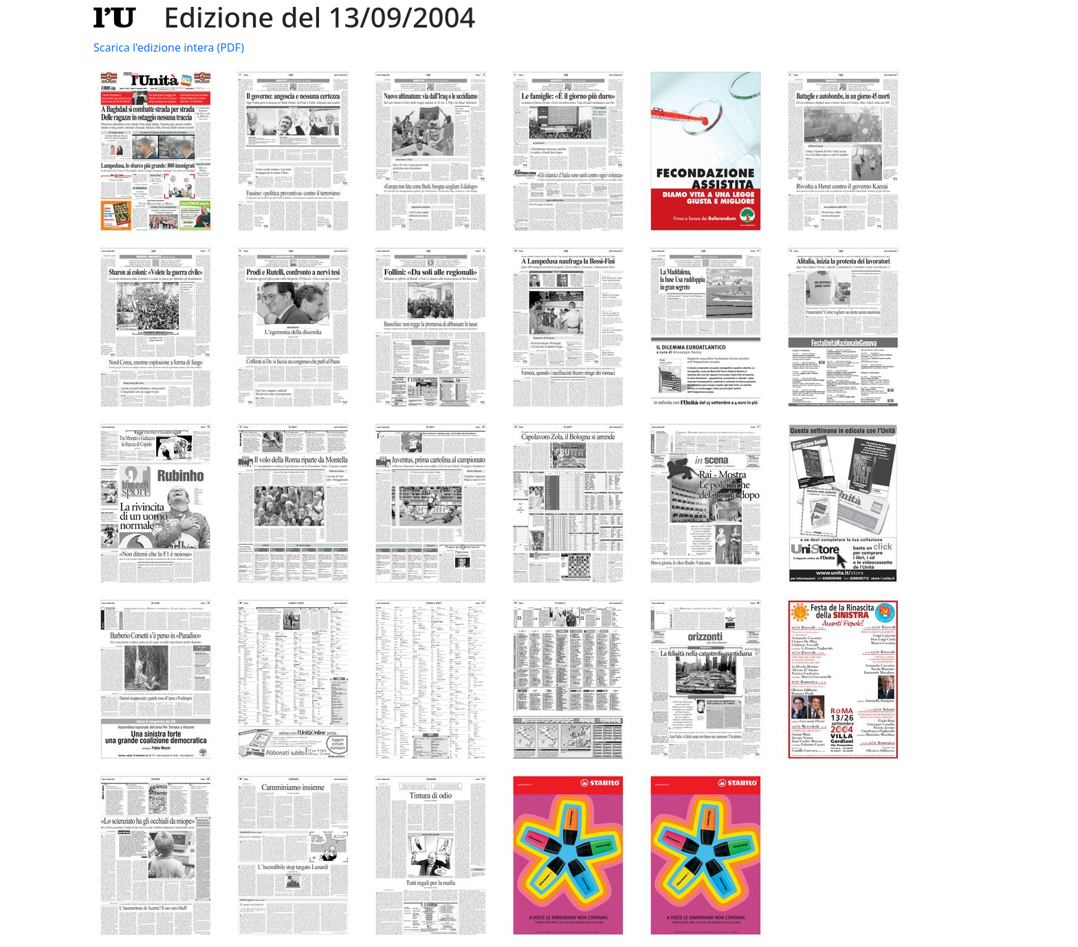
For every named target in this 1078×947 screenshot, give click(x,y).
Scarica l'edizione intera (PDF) (169, 47)
